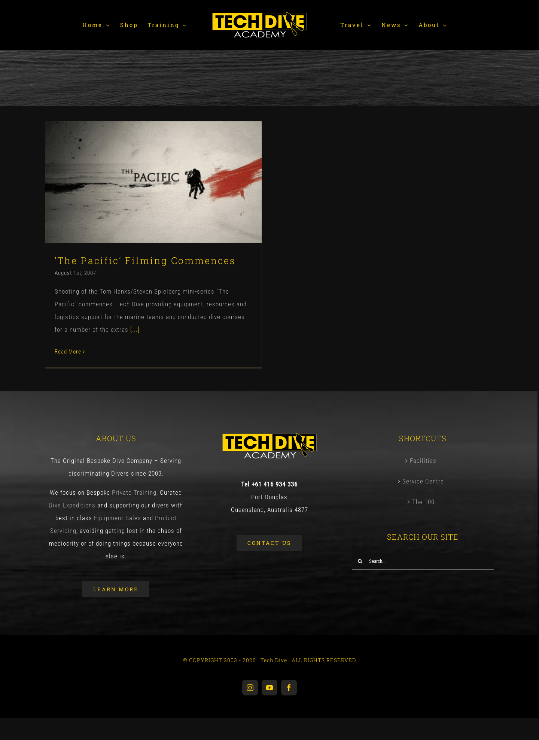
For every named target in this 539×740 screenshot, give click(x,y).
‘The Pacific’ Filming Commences (145, 260)
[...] (135, 329)
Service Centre (423, 484)
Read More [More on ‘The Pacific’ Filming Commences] (68, 351)
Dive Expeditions (72, 508)
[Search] (360, 564)
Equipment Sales (117, 521)
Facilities (423, 463)
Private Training (134, 495)
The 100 (423, 505)
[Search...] (423, 564)
